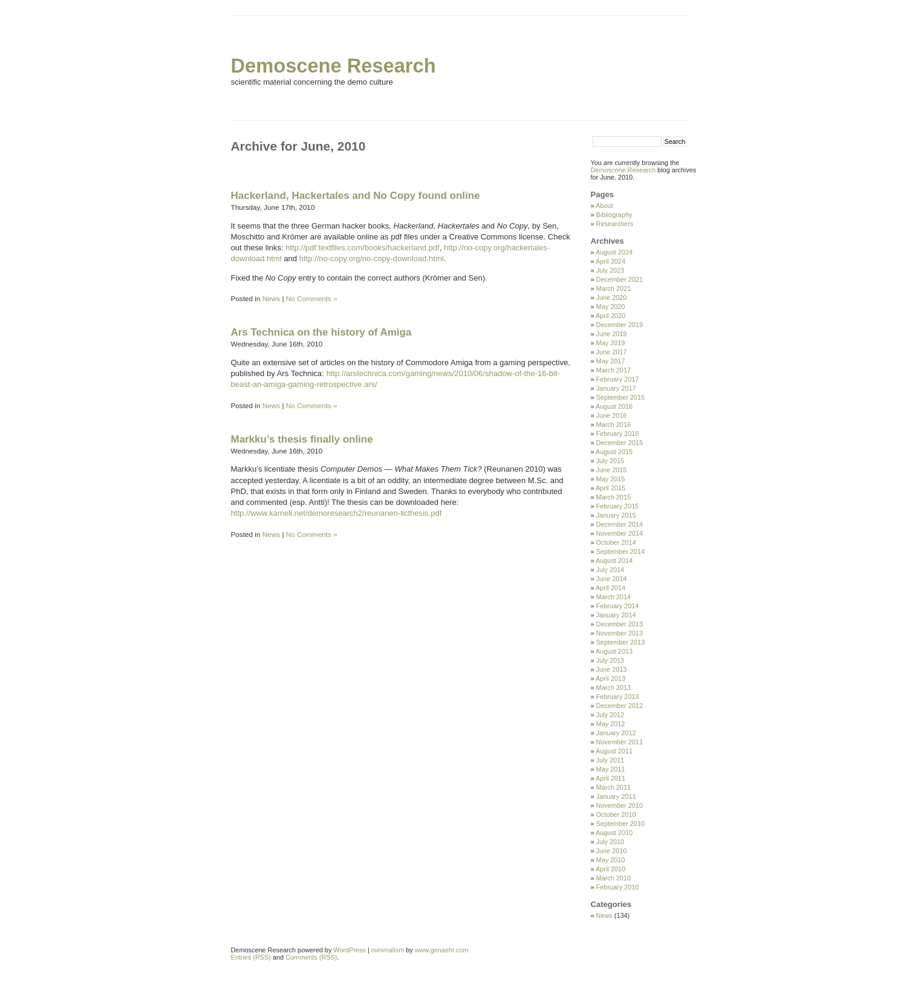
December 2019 (619, 324)
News (271, 298)
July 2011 (610, 760)
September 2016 (620, 397)
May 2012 (610, 723)
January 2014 (616, 615)
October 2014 (616, 542)
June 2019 (611, 333)
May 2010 (610, 859)
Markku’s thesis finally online (302, 439)
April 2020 (610, 315)
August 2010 (614, 832)
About (604, 205)
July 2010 (610, 841)
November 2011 (619, 742)
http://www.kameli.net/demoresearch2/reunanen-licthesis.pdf (336, 513)
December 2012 (619, 705)
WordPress (349, 950)
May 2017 (610, 361)
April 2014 (610, 587)
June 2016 (611, 415)
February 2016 (617, 433)
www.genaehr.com (442, 950)
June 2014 (611, 578)
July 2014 (610, 569)
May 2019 (610, 342)
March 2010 (613, 878)
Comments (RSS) (311, 957)
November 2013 (619, 633)
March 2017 (613, 370)
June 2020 (611, 297)
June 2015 (611, 469)
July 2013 (610, 660)
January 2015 (616, 515)
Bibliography (614, 214)
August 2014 (614, 560)
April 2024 (610, 261)
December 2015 (619, 442)
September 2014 (620, 551)
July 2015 (610, 460)
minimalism (387, 950)
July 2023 (610, 270)
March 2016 (613, 424)
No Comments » (311, 298)
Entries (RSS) (251, 957)
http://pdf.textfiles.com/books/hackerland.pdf (362, 247)
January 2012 (616, 732)
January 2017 (616, 388)
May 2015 (610, 479)
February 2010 (617, 887)
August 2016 (614, 406)
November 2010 (619, 805)
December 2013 (619, 624)
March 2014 (613, 596)
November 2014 (619, 533)
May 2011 (610, 769)
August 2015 (614, 451)
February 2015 (617, 506)
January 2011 (616, 796)
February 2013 (617, 696)
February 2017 (617, 379)
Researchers (615, 223)
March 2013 (613, 687)
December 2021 (619, 279)
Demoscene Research (333, 65)
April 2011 (610, 778)
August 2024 (614, 252)
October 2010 (616, 814)
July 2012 (610, 714)
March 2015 (613, 497)
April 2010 (610, 869)
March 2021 (613, 288)
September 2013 (620, 642)
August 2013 (614, 651)
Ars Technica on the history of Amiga (321, 332)
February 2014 (617, 606)
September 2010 (620, 823)
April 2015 (610, 488)
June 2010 (611, 850)
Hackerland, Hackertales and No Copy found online (355, 195)
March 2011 (613, 787)
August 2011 (614, 751)
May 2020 (610, 306)
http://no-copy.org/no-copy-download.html (371, 258)
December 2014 (619, 524)
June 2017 (611, 352)
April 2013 (610, 678)
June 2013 (611, 669)
